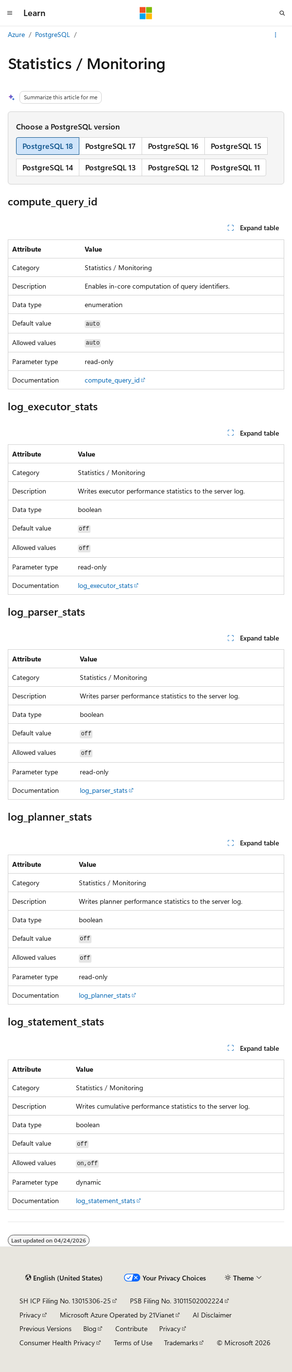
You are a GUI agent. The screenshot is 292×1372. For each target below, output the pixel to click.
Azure (16, 34)
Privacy (30, 1314)
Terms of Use (133, 1342)
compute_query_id (112, 379)
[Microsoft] (146, 13)
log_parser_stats (104, 790)
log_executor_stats (105, 585)
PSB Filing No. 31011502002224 (176, 1300)
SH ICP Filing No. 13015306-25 (65, 1300)
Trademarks (181, 1342)
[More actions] (275, 35)
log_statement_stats (105, 1200)
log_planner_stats (104, 995)
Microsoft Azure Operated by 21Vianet (117, 1314)
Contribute (131, 1328)
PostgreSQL (52, 34)
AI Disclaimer (212, 1314)
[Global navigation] (9, 13)
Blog (89, 1328)
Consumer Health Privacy (57, 1342)
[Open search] (282, 13)
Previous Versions (45, 1328)
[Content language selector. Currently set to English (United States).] (64, 1278)
